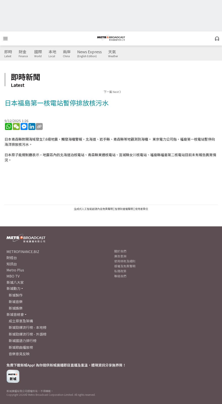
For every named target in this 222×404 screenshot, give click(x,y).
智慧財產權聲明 (124, 209)
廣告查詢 (120, 256)
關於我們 (120, 251)
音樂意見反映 (19, 353)
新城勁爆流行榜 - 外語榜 (27, 334)
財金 (23, 54)
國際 (38, 54)
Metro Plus (15, 270)
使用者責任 (141, 209)
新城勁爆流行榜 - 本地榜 (27, 327)
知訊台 (12, 263)
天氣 (113, 54)
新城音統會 (15, 314)
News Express (89, 54)
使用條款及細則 (124, 261)
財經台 (12, 257)
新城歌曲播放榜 (21, 347)
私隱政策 (120, 271)
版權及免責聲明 (124, 266)
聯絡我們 (120, 276)
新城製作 (16, 295)
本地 (52, 54)
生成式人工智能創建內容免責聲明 (93, 209)
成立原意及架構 (21, 320)
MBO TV (13, 276)
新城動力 (13, 288)
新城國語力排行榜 (22, 340)
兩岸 (67, 54)
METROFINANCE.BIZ (23, 251)
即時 (8, 54)
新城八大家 (15, 282)
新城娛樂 (16, 308)
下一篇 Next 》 (113, 92)
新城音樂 (16, 301)
